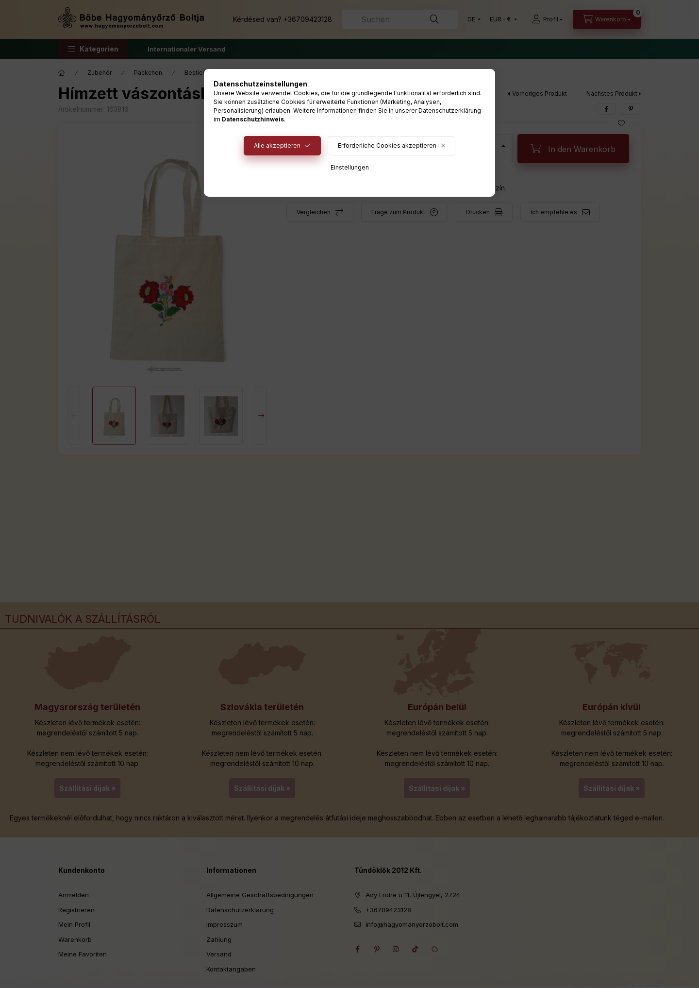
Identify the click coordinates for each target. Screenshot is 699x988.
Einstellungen (350, 167)
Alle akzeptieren (277, 145)
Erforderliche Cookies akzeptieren (387, 145)
